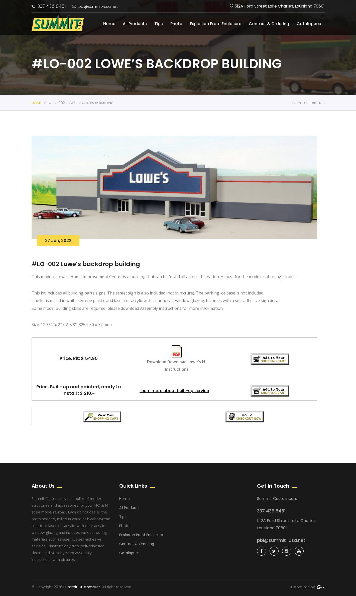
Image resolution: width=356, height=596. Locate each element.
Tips (158, 24)
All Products (135, 24)
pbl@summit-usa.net (95, 6)
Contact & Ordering (269, 24)
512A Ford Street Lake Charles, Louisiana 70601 (277, 6)
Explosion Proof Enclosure (215, 24)
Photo (176, 24)
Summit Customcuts (81, 586)
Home (109, 24)
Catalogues (309, 24)
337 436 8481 (49, 6)
